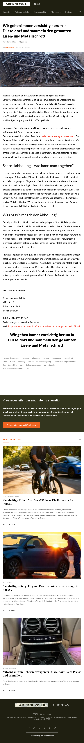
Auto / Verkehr (9, 668)
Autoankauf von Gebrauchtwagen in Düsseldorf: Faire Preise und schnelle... (42, 673)
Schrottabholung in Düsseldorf (58, 136)
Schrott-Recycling (43, 362)
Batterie (46, 358)
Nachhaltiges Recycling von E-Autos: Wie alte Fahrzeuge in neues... (40, 587)
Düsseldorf (68, 358)
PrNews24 (9, 48)
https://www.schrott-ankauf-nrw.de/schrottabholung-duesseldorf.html (44, 326)
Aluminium (36, 358)
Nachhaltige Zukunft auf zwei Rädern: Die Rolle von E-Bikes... (38, 502)
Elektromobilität (11, 497)
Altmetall (25, 358)
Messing (21, 362)
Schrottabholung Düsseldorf (64, 362)
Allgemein (23, 42)
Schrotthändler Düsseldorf (13, 368)
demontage (56, 358)
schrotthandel (49, 365)
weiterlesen (9, 525)
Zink (28, 368)
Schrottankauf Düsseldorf (13, 365)
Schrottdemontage (33, 365)
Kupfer (12, 362)
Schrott (31, 362)
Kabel (5, 362)
